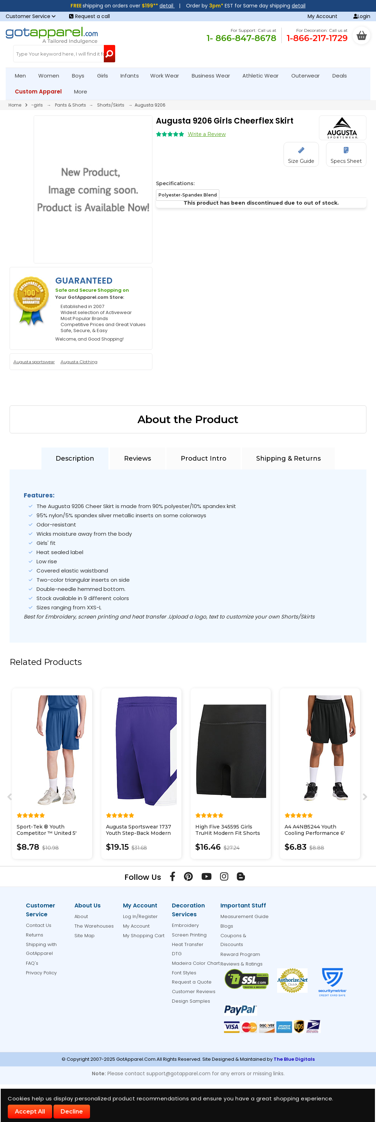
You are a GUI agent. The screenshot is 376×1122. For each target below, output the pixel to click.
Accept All (30, 1111)
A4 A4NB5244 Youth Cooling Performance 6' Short (315, 833)
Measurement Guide (244, 916)
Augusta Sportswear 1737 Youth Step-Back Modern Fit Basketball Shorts (138, 833)
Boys (81, 75)
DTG (177, 953)
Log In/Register (140, 916)
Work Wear (167, 75)
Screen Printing (189, 935)
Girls (105, 75)
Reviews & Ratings (241, 964)
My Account (322, 16)
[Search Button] (109, 53)
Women (51, 75)
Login (361, 16)
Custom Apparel (41, 91)
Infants (132, 75)
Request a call (89, 16)
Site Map (84, 935)
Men (23, 75)
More (83, 91)
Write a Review (207, 134)
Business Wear (214, 75)
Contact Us (38, 925)
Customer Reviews (193, 991)
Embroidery (185, 925)
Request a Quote (192, 982)
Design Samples (191, 1001)
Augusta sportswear (34, 361)
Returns (34, 935)
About (81, 916)
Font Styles (184, 972)
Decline (72, 1111)
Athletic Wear (263, 75)
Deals (339, 75)
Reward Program (240, 954)
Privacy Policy (41, 972)
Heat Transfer (187, 944)
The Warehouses (94, 926)
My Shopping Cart (143, 935)
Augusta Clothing (79, 361)
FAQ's (32, 963)
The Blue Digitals (294, 1059)
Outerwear (308, 75)
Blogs (226, 926)
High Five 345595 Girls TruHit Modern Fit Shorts (227, 830)
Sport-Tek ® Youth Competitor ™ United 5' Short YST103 (47, 833)
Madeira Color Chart (196, 963)
